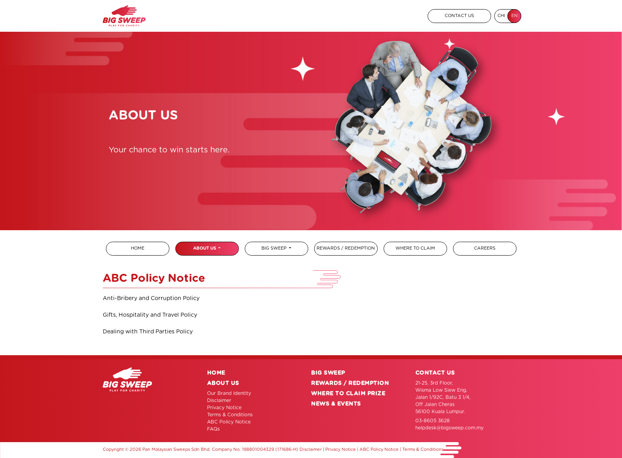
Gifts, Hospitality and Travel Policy (150, 315)
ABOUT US (205, 248)
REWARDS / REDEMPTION (350, 383)
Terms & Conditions (230, 414)
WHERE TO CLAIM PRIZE (348, 393)
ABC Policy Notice (229, 422)
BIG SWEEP (274, 248)
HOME (216, 373)
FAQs (213, 429)
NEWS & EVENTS (336, 404)
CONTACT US (459, 15)
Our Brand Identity (229, 393)
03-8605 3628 (432, 420)
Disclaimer (219, 400)
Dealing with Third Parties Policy (148, 332)
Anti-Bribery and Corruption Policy (151, 298)
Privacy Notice (224, 407)
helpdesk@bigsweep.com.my (449, 427)
